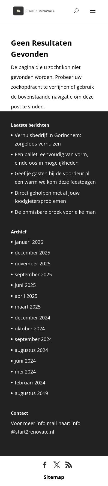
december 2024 (32, 317)
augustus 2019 (31, 393)
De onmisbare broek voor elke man (55, 212)
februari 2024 (30, 382)
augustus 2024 (31, 350)
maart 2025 (28, 306)
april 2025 (26, 296)
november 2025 (32, 263)
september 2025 (33, 274)
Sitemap (54, 477)
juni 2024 (25, 360)
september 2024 (33, 339)
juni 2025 (25, 285)
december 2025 (32, 252)
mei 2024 (25, 371)
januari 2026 (29, 242)
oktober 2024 (30, 328)
